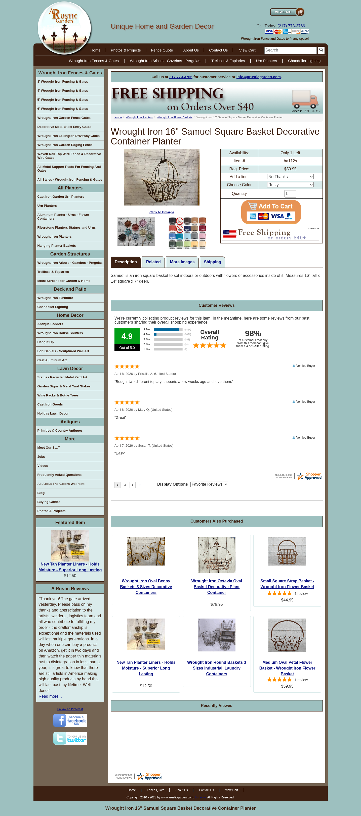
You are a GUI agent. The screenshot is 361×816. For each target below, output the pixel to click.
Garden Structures (70, 254)
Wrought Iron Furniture (55, 298)
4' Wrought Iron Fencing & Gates (62, 90)
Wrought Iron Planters (54, 236)
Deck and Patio (70, 289)
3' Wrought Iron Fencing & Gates (62, 81)
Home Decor (70, 315)
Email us (201, 797)
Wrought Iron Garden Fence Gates (64, 118)
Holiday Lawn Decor (53, 413)
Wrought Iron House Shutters (60, 333)
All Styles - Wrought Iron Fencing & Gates (69, 179)
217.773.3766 (180, 77)
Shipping (212, 262)
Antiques (70, 421)
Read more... (50, 696)
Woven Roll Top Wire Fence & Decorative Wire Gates (69, 156)
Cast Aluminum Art (52, 360)
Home (96, 50)
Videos (42, 466)
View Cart (247, 50)
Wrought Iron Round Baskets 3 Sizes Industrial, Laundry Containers (216, 668)
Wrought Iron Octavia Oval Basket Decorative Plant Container (216, 587)
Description (126, 262)
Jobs (41, 456)
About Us (191, 50)
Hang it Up (45, 342)
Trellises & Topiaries (228, 61)
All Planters (70, 187)
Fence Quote (162, 50)
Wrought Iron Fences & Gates (94, 61)
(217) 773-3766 (291, 26)
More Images (182, 262)
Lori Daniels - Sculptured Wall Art (63, 351)
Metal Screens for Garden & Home (63, 281)
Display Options (172, 484)
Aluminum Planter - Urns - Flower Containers (63, 216)
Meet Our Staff (48, 447)
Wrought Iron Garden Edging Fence (65, 145)
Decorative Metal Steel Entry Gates (64, 127)
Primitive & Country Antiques (60, 430)
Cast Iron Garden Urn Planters (60, 196)
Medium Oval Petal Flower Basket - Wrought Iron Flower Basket (287, 668)
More (70, 438)
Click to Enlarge (161, 181)
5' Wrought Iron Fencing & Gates (62, 99)
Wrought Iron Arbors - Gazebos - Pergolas (165, 61)
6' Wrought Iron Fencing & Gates (62, 109)
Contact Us (218, 50)
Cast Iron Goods (50, 404)
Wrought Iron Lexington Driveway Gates (68, 136)
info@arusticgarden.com (258, 77)
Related (153, 262)
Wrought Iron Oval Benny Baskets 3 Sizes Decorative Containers (146, 587)
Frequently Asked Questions (59, 475)
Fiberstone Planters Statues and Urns (66, 227)
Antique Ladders (50, 324)
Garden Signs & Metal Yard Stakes (64, 386)
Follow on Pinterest (70, 708)
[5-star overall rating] (287, 594)
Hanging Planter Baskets (56, 245)
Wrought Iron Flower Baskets (174, 117)
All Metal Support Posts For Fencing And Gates (69, 168)
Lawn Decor (70, 368)
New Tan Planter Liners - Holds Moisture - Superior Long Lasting (145, 668)
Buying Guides (49, 502)
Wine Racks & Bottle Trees (58, 395)
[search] (290, 50)
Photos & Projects (126, 50)
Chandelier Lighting (304, 61)
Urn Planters (266, 61)
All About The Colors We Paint (61, 484)
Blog (41, 493)
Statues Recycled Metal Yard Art (62, 377)
